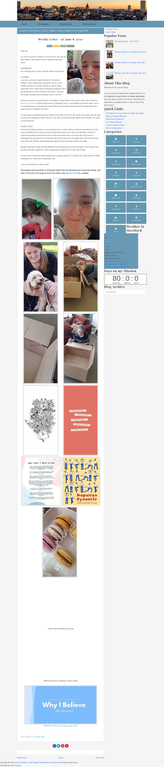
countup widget (125, 279)
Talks (116, 232)
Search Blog (110, 32)
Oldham (63, 46)
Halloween (136, 220)
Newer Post (22, 758)
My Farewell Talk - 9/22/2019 (126, 41)
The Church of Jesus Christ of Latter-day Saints (125, 113)
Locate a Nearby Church (115, 125)
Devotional (136, 164)
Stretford (136, 153)
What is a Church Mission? (116, 116)
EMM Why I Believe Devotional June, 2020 (60, 726)
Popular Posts (111, 29)
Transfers (70, 46)
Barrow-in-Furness (28, 103)
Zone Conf (115, 198)
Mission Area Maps (73, 173)
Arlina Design (15, 765)
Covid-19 (56, 46)
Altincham (115, 209)
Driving (116, 220)
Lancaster (116, 153)
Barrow (49, 46)
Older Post (99, 758)
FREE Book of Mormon (115, 119)
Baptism (136, 209)
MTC (115, 187)
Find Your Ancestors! (114, 128)
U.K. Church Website (114, 122)
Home (61, 758)
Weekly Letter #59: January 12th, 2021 (130, 62)
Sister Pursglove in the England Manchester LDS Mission (37, 762)
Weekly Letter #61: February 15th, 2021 (130, 73)
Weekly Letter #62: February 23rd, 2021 (130, 52)
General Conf (136, 187)
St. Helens (136, 176)
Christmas (136, 198)
